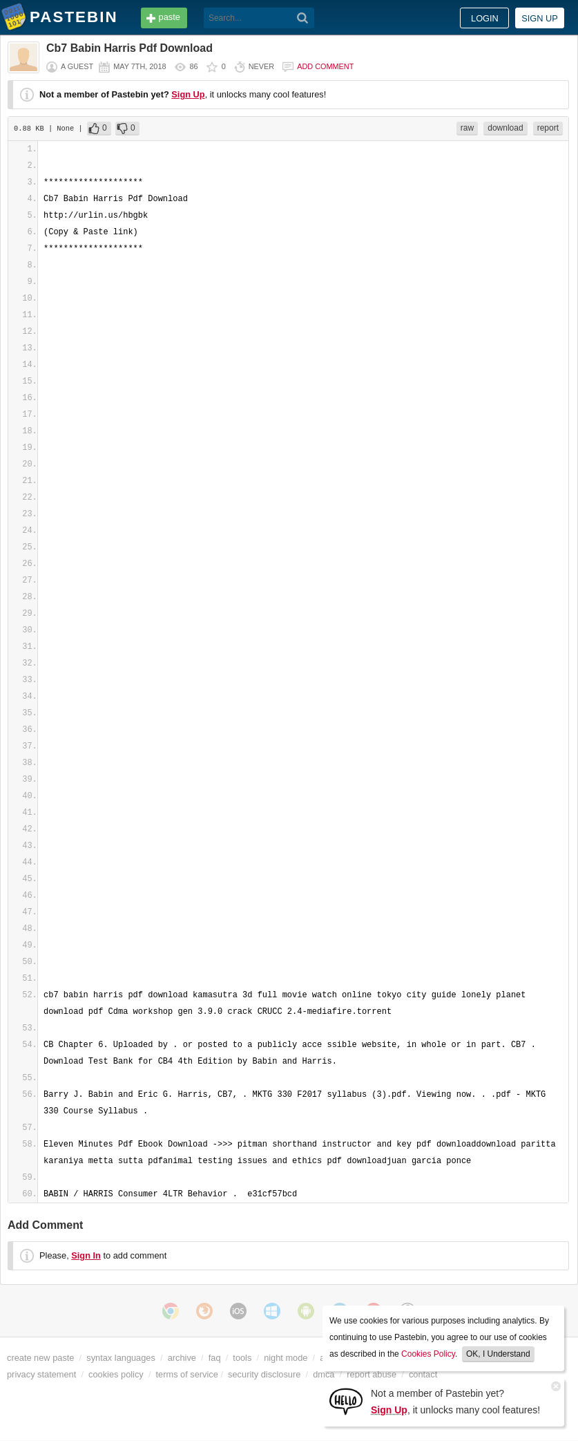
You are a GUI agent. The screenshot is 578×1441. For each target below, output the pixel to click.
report (548, 128)
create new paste (40, 1358)
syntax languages (120, 1358)
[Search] (302, 18)
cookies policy (116, 1374)
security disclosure (264, 1374)
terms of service (187, 1374)
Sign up (539, 18)
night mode (285, 1358)
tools (242, 1358)
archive (182, 1358)
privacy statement (41, 1374)
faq (215, 1358)
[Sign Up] (346, 1400)
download (505, 128)
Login (485, 18)
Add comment (325, 66)
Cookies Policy (428, 1354)
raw (467, 128)
